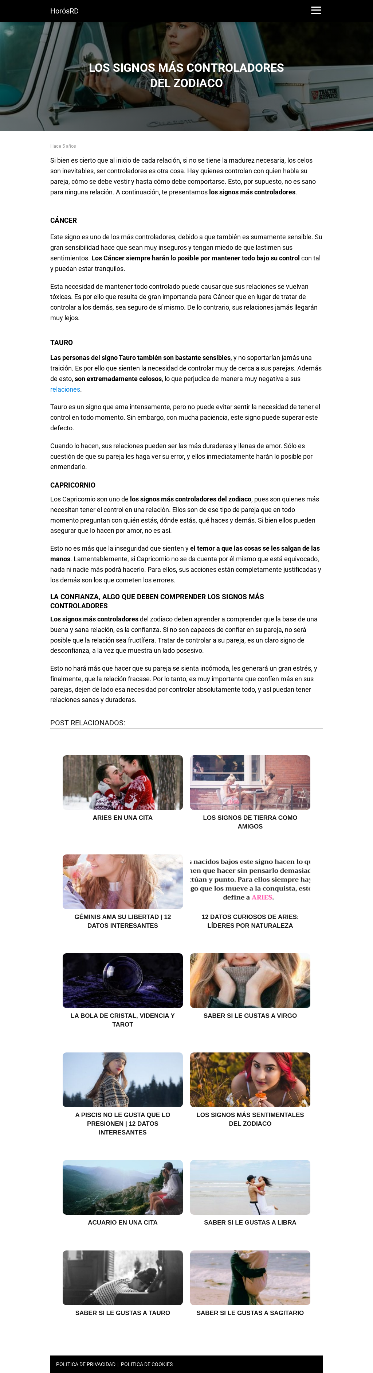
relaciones (65, 389)
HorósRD (64, 11)
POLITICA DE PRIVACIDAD (85, 1364)
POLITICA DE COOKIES (147, 1364)
